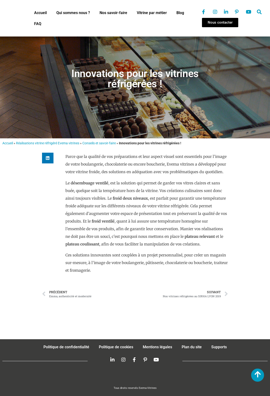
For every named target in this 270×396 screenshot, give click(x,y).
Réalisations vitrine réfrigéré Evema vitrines (47, 143)
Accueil (40, 12)
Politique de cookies (116, 347)
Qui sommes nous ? (73, 12)
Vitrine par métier (152, 12)
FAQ (37, 23)
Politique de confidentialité (66, 347)
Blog (180, 12)
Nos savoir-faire (113, 12)
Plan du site (192, 347)
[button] (47, 158)
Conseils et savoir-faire (99, 143)
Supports (219, 347)
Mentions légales (157, 347)
